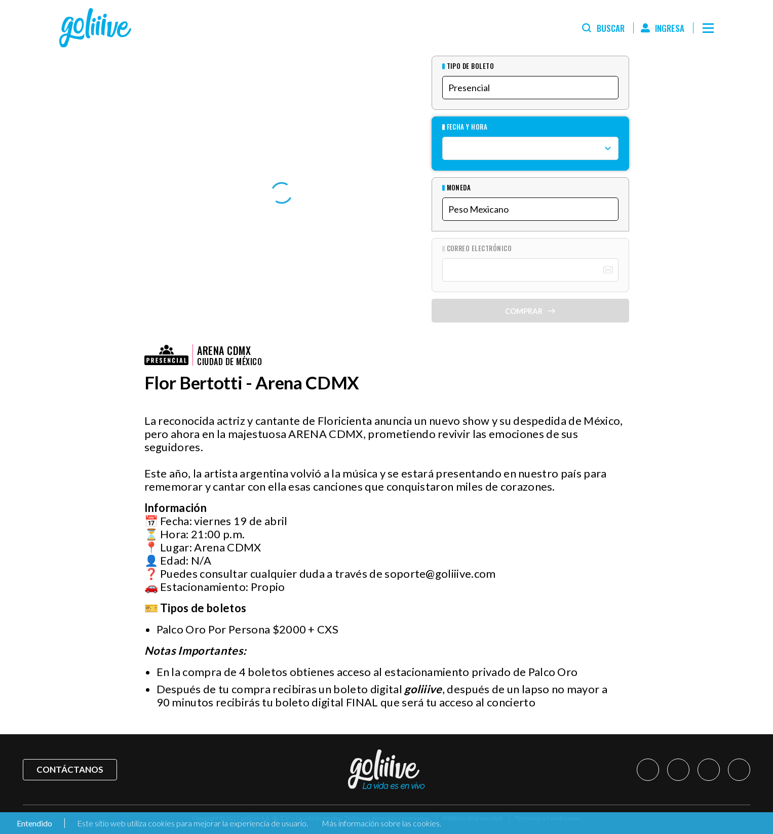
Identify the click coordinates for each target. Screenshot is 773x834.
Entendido (33, 823)
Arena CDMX (224, 350)
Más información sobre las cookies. (381, 823)
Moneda (459, 187)
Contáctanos (69, 769)
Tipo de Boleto (470, 66)
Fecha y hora (467, 127)
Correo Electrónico (479, 248)
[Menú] (708, 28)
